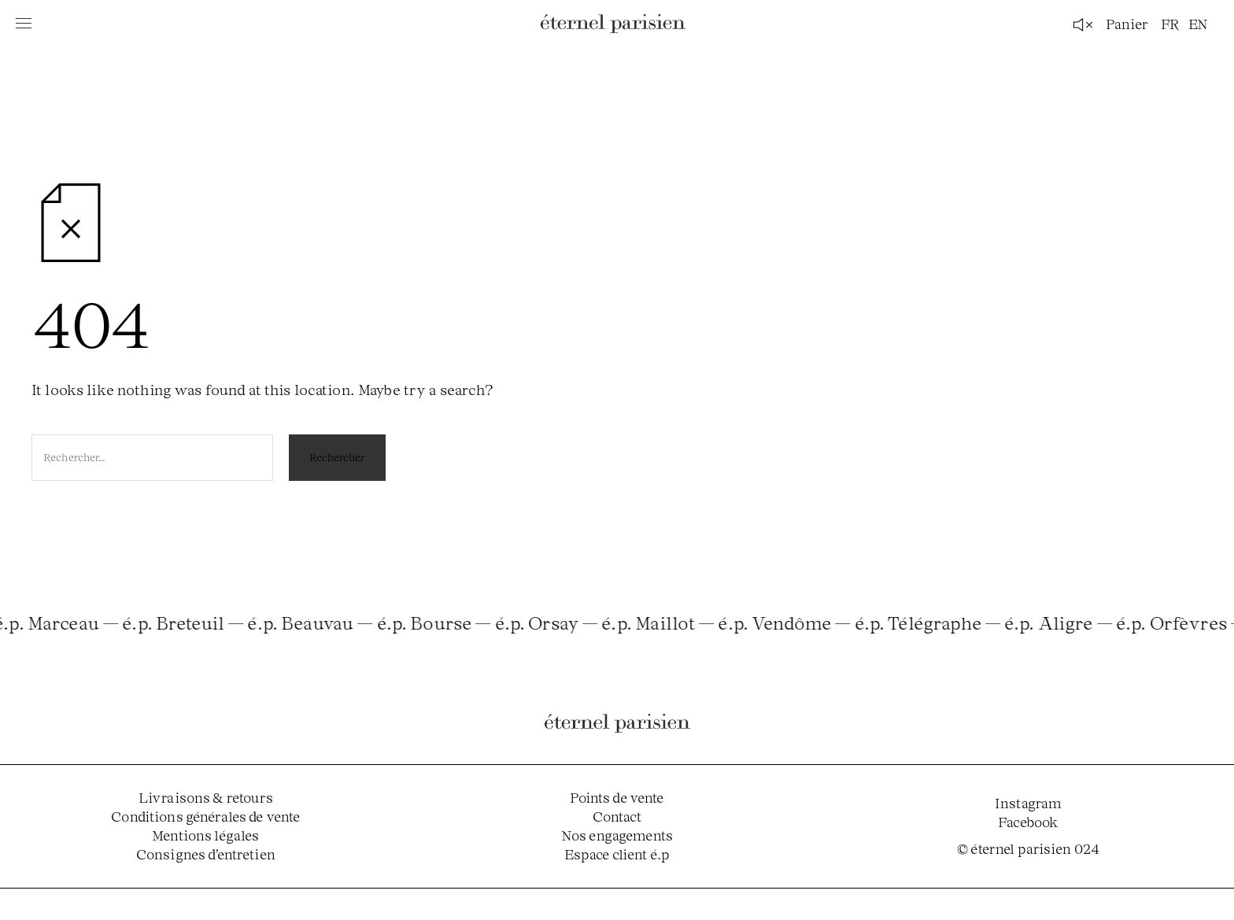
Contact (617, 816)
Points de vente (616, 797)
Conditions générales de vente (205, 816)
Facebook (1028, 821)
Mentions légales (205, 835)
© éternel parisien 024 (1028, 848)
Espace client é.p (617, 854)
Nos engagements (617, 835)
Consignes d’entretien (205, 854)
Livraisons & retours (206, 797)
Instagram (1028, 803)
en (1198, 24)
